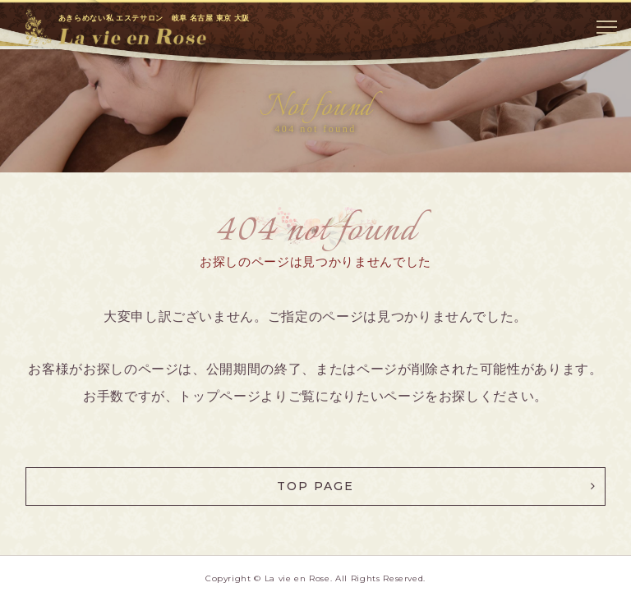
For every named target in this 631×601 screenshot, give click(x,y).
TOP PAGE (316, 486)
